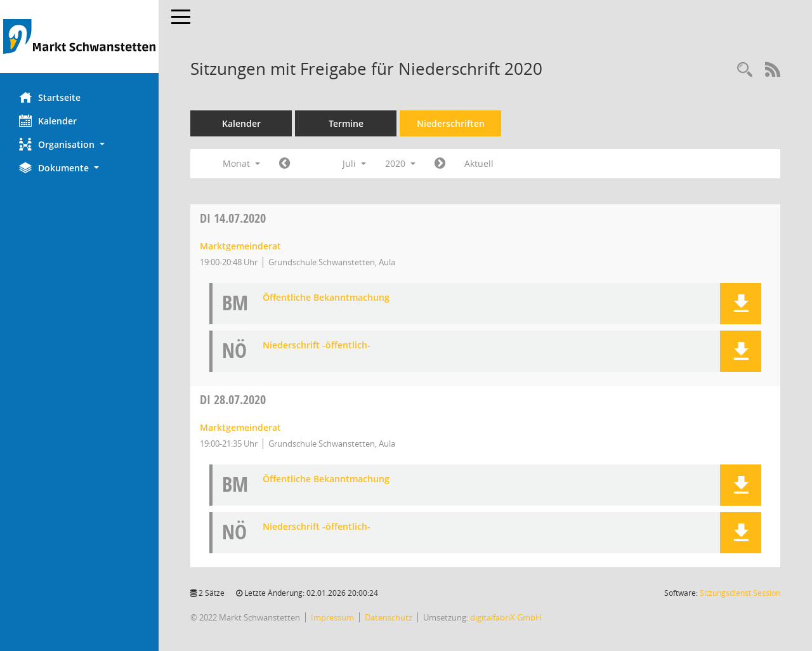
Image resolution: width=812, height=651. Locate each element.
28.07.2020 (233, 399)
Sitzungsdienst (740, 593)
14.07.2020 (233, 218)
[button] (79, 144)
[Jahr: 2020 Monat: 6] (284, 163)
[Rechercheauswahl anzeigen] (745, 70)
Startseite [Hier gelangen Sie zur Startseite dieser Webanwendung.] (50, 97)
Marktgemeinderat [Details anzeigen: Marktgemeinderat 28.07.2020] (240, 427)
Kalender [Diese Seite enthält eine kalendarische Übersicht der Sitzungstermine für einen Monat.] (48, 120)
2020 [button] (400, 163)
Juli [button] (354, 163)
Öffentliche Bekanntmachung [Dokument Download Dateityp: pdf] (326, 298)
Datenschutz (388, 617)
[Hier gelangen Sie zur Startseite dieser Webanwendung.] (79, 36)
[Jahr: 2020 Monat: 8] (440, 163)
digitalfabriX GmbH (506, 617)
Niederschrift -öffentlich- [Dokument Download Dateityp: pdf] (316, 345)
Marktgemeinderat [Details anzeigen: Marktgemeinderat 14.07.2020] (240, 246)
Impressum (332, 617)
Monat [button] (241, 163)
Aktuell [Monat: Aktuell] (479, 163)
